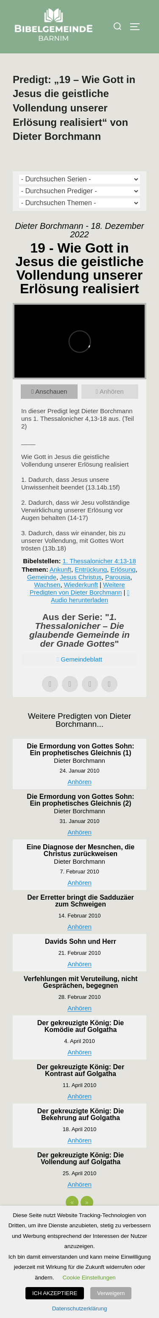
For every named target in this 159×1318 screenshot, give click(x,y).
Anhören (112, 391)
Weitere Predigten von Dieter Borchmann (77, 588)
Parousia (117, 577)
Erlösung (122, 569)
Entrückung (91, 569)
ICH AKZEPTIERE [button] (54, 1293)
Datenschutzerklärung (79, 1308)
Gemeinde (41, 577)
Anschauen (51, 391)
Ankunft (60, 569)
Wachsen (47, 584)
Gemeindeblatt (81, 659)
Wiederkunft (81, 584)
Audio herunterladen (79, 599)
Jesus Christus (80, 577)
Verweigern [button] (111, 1293)
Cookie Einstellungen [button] (89, 1277)
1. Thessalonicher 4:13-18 (99, 560)
